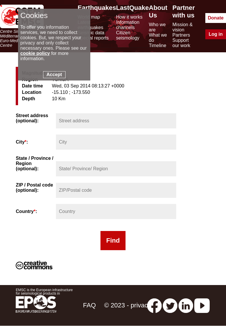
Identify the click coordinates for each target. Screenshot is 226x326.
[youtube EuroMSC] (202, 305)
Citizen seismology (128, 35)
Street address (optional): (32, 118)
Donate (215, 17)
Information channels (128, 25)
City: (22, 141)
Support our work (181, 43)
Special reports (93, 37)
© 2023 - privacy (127, 305)
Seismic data (90, 32)
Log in (216, 34)
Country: (26, 211)
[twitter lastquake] (170, 305)
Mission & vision (182, 27)
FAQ (89, 305)
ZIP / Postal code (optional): (34, 187)
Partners (181, 35)
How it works (129, 17)
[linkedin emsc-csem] (186, 305)
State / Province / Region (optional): (34, 163)
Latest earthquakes (90, 25)
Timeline (157, 45)
